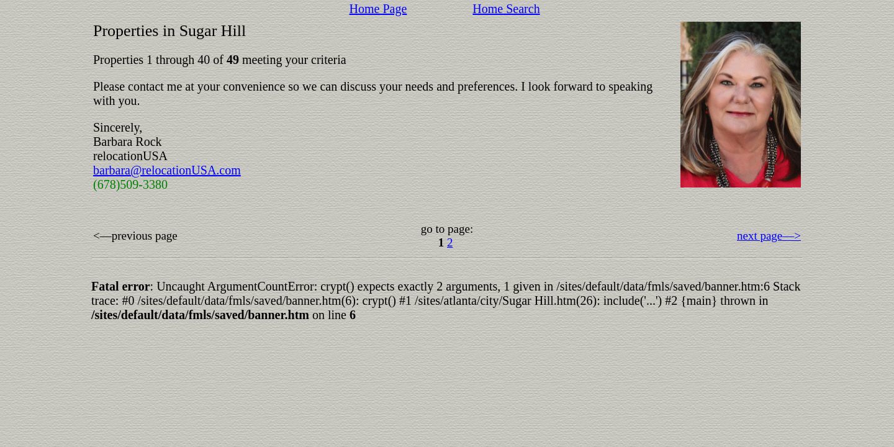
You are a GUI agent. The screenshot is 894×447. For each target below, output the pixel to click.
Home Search (506, 9)
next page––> (769, 235)
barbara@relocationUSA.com (167, 170)
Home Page (378, 9)
